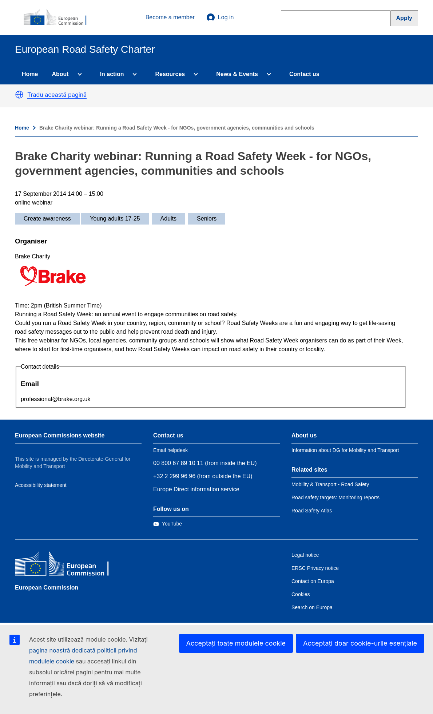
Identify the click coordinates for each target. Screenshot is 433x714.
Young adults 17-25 (115, 218)
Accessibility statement (41, 485)
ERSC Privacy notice (315, 568)
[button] (19, 94)
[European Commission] (59, 17)
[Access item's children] (78, 74)
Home (30, 74)
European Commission (46, 587)
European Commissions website (59, 435)
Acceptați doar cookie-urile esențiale (360, 643)
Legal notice (305, 555)
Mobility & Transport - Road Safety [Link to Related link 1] (330, 484)
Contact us (304, 74)
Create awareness (47, 218)
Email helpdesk (170, 450)
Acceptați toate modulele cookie (236, 643)
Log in (220, 17)
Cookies (300, 594)
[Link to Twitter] (167, 523)
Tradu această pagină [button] (57, 94)
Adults (168, 218)
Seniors (206, 218)
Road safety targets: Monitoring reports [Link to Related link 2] (335, 497)
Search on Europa (312, 607)
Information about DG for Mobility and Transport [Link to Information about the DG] (345, 450)
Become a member (170, 17)
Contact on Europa (312, 581)
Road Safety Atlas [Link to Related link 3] (311, 510)
